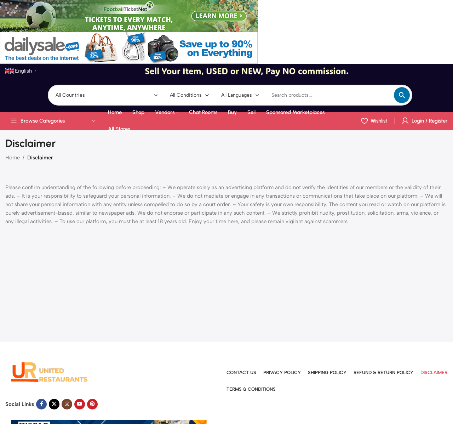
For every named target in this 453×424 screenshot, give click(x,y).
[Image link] (49, 371)
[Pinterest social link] (92, 404)
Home (12, 157)
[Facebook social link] (41, 404)
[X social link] (54, 404)
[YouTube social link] (79, 404)
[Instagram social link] (67, 404)
